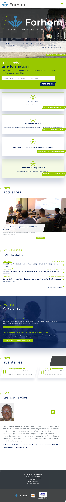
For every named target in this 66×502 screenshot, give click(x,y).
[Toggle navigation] (62, 4)
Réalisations (33, 481)
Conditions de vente (33, 478)
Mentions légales (33, 476)
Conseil (33, 480)
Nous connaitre (33, 483)
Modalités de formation (33, 474)
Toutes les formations (55, 287)
